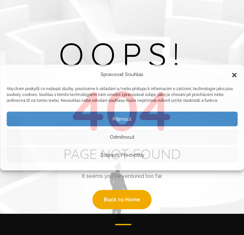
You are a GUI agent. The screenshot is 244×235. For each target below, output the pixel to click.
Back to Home (122, 199)
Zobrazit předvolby (122, 155)
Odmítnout (122, 137)
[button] (234, 74)
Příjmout (122, 119)
